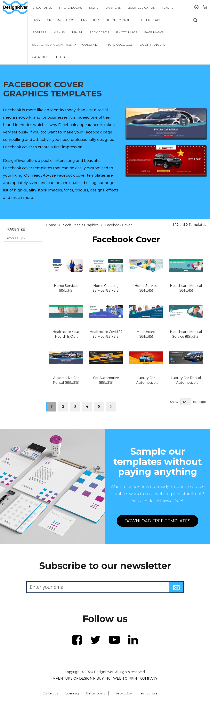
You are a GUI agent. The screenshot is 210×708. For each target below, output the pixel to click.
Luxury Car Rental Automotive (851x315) (186, 380)
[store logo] (15, 7)
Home (51, 225)
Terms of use (148, 693)
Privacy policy (122, 693)
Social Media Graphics (81, 225)
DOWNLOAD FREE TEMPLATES (157, 520)
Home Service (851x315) (146, 288)
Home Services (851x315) (66, 288)
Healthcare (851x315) (146, 334)
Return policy (95, 693)
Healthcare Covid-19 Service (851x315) (106, 334)
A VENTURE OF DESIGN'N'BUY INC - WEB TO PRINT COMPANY (105, 678)
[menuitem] (42, 7)
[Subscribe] (176, 587)
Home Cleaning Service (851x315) (106, 288)
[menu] (105, 32)
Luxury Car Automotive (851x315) (146, 380)
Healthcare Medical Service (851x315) (186, 334)
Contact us (50, 693)
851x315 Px (18, 238)
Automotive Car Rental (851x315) (66, 380)
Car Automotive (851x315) (106, 380)
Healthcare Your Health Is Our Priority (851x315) (66, 334)
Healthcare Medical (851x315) (186, 288)
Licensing (72, 693)
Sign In (196, 7)
